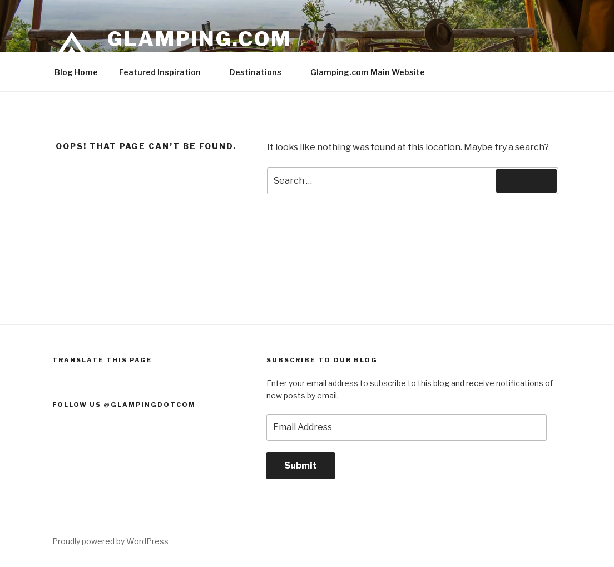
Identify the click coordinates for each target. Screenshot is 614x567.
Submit (300, 465)
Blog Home (76, 72)
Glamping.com (199, 39)
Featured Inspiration (165, 72)
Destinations (261, 72)
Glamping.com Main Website (367, 72)
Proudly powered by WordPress (110, 541)
